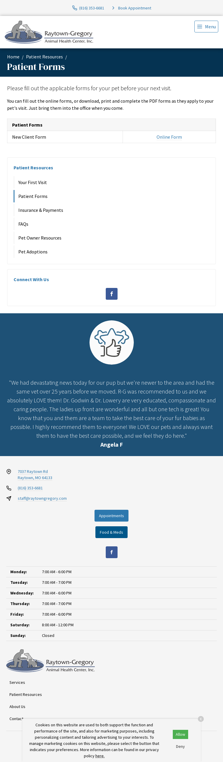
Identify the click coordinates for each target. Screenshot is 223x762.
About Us (17, 706)
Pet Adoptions (33, 252)
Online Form (169, 137)
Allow (180, 734)
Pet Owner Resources (39, 238)
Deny (180, 746)
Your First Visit (32, 182)
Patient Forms (33, 196)
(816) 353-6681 (30, 488)
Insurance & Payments (40, 210)
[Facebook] (112, 294)
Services (17, 682)
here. (100, 755)
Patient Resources (44, 57)
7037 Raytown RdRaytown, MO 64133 (35, 474)
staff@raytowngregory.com (42, 498)
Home (13, 57)
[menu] (206, 26)
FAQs (23, 224)
